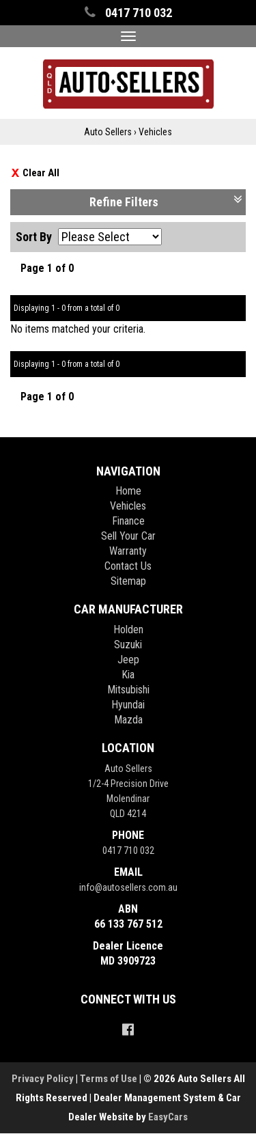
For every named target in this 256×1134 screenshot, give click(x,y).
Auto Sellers (108, 131)
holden (128, 629)
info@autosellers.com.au (128, 887)
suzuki (128, 644)
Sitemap (128, 581)
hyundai (128, 704)
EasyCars (168, 1117)
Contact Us (128, 565)
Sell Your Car (128, 535)
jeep (128, 659)
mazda (128, 719)
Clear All (41, 173)
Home (128, 490)
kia (128, 674)
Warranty (128, 550)
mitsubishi (128, 689)
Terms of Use (109, 1079)
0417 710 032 (128, 850)
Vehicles (155, 131)
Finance (128, 520)
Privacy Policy (44, 1079)
